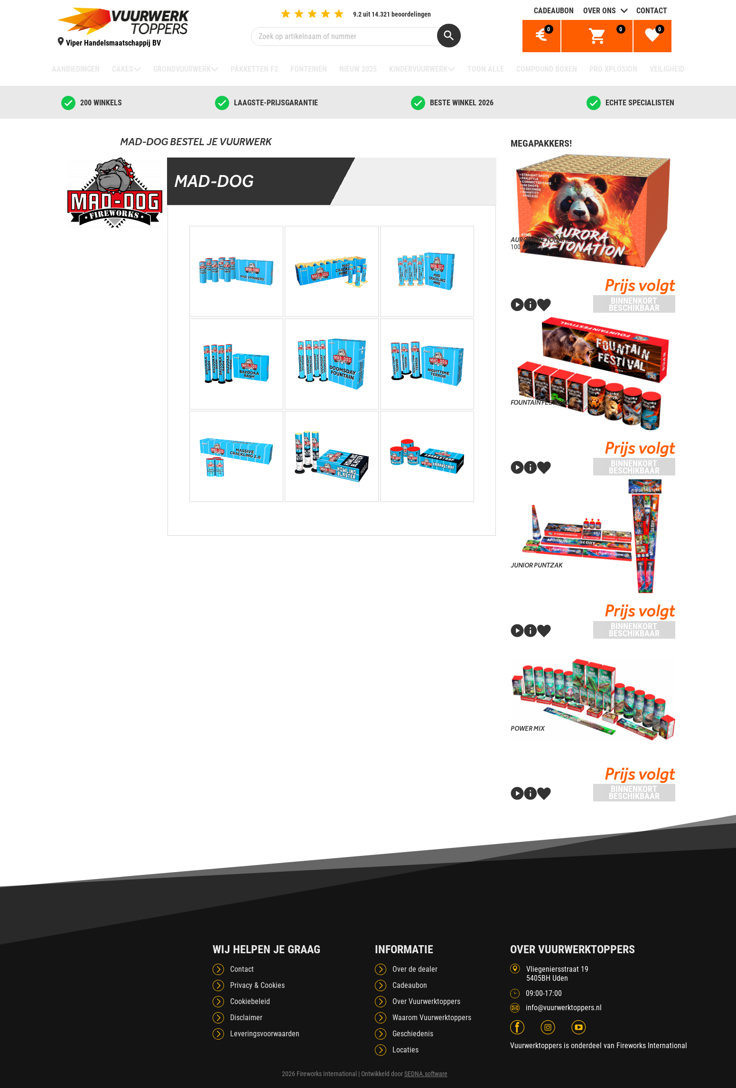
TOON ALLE (485, 69)
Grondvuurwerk (182, 69)
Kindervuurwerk (418, 69)
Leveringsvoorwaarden (264, 1033)
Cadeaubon (554, 10)
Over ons (599, 10)
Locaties (405, 1049)
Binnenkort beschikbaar (634, 304)
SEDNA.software (425, 1074)
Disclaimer (246, 1017)
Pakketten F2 (254, 69)
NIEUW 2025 (358, 69)
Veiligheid (667, 69)
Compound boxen (546, 69)
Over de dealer (415, 969)
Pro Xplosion (613, 69)
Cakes (122, 69)
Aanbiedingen (76, 69)
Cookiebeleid (250, 1001)
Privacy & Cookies (257, 985)
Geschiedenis (412, 1033)
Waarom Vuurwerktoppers (431, 1017)
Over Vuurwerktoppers (426, 1001)
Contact (651, 10)
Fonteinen (308, 69)
